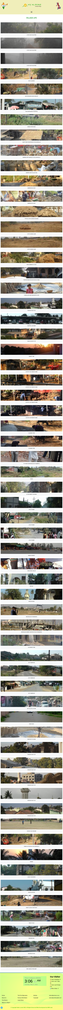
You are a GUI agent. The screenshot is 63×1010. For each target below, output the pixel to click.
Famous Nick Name (22, 997)
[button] (31, 12)
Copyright (35, 997)
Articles (35, 995)
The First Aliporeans (22, 995)
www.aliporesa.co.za (54, 995)
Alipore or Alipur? (6, 1002)
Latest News (21, 1000)
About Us (4, 997)
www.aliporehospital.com (55, 997)
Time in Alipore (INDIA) (33, 978)
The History (4, 1000)
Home (3, 995)
